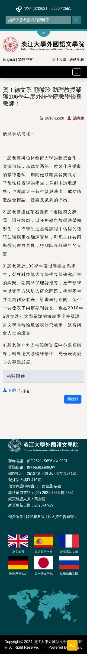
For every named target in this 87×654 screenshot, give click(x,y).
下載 (10, 390)
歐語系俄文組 (69, 573)
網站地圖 (76, 60)
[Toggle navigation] (76, 72)
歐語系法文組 (69, 552)
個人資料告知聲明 (62, 517)
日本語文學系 (44, 573)
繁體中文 (25, 60)
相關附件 (16, 376)
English (9, 60)
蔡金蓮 (47, 486)
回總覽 (72, 399)
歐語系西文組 (44, 552)
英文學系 (18, 552)
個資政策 (15, 517)
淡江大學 (59, 60)
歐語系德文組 (18, 573)
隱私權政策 (35, 517)
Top (72, 645)
